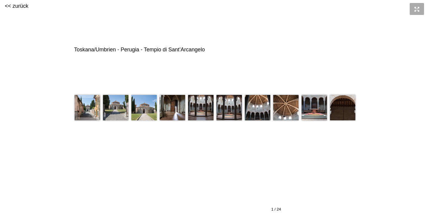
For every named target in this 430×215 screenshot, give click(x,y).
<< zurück (16, 6)
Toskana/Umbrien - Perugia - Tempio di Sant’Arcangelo (214, 50)
